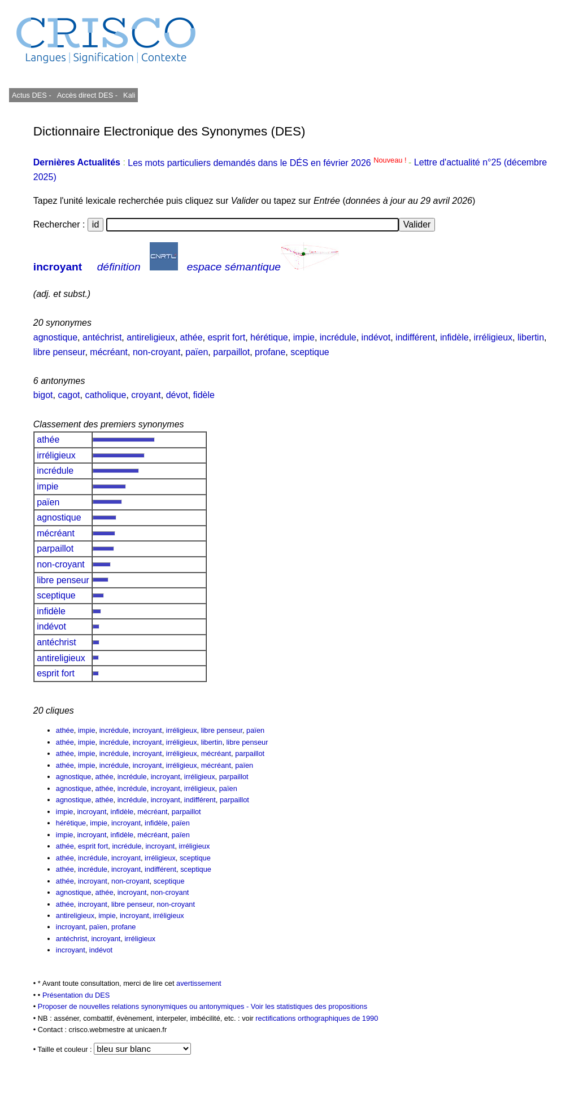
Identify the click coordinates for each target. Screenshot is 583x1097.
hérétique (269, 337)
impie (304, 337)
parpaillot (231, 352)
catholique (105, 395)
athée (191, 337)
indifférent (415, 337)
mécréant (109, 352)
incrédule (338, 337)
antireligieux (151, 337)
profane (270, 352)
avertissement (198, 983)
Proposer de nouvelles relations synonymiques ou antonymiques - (144, 1006)
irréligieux (493, 337)
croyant (145, 395)
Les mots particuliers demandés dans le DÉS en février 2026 (268, 163)
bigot (43, 395)
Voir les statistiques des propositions (309, 1006)
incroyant (57, 267)
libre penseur (59, 352)
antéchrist (101, 337)
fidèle (204, 395)
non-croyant (157, 352)
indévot (376, 337)
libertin (530, 337)
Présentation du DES (76, 995)
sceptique (309, 352)
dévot (177, 395)
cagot (69, 395)
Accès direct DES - (87, 95)
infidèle (454, 337)
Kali (129, 95)
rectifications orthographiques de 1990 (316, 1018)
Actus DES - (31, 95)
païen (196, 352)
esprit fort (226, 337)
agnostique (55, 337)
